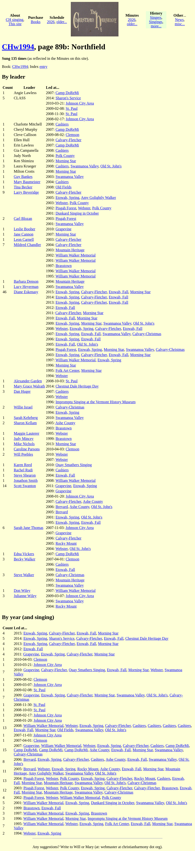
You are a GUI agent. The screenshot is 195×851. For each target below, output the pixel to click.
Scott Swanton (25, 486)
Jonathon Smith (26, 480)
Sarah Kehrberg (26, 418)
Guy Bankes (23, 177)
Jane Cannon (23, 234)
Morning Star (66, 161)
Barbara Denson (26, 281)
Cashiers (62, 124)
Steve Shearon (25, 475)
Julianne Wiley (25, 596)
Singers (155, 17)
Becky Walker (24, 559)
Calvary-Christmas (147, 334)
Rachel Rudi (23, 470)
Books (36, 22)
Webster (62, 203)
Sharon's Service (68, 98)
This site (15, 24)
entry (43, 67)
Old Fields (64, 187)
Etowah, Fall (118, 292)
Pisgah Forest (66, 208)
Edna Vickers (24, 554)
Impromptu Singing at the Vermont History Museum (96, 402)
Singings (155, 22)
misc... (180, 24)
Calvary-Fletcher (68, 140)
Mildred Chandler (27, 245)
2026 (51, 22)
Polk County (65, 156)
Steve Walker (24, 575)
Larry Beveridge (26, 192)
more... (156, 26)
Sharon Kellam (25, 423)
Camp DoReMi (67, 93)
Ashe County (65, 423)
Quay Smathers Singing (74, 465)
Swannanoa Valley (84, 166)
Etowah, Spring (67, 198)
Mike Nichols (24, 444)
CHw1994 (18, 46)
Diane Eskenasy (26, 292)
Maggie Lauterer (26, 433)
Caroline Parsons (27, 449)
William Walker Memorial (76, 255)
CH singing (14, 20)
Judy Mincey (24, 439)
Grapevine (64, 229)
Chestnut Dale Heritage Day (77, 386)
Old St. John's (111, 166)
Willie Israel (23, 407)
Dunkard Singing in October (77, 213)
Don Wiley (22, 591)
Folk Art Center (67, 370)
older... (61, 22)
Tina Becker (23, 187)
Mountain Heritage (70, 250)
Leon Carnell (24, 239)
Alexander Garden (28, 381)
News (179, 20)
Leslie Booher (24, 229)
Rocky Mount (66, 543)
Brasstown (64, 266)
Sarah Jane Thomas (28, 528)
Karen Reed (23, 465)
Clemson (72, 135)
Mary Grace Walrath (29, 386)
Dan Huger (22, 391)
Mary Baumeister (27, 182)
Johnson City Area (80, 103)
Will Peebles (23, 454)
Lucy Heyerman (26, 287)
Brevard (62, 507)
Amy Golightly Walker (98, 198)
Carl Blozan (23, 219)
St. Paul (72, 108)
